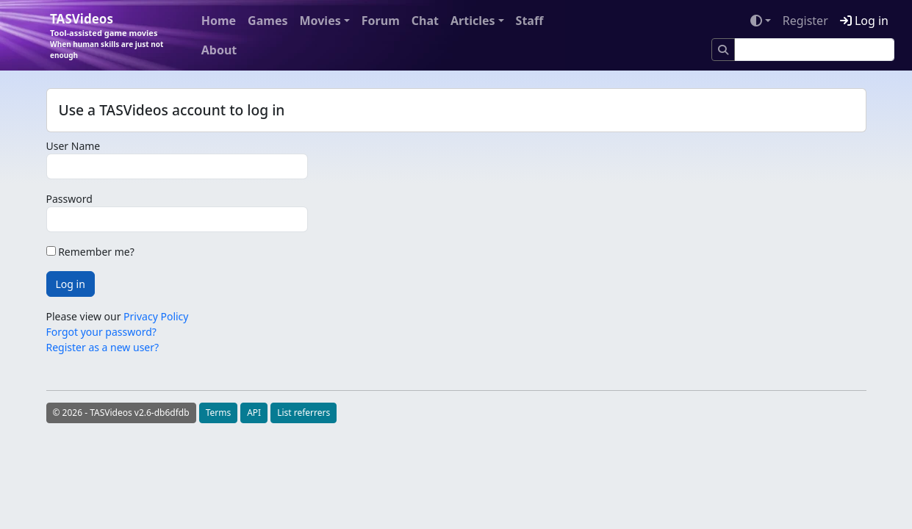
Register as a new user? (102, 347)
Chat (425, 20)
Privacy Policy (155, 316)
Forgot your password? (101, 332)
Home (218, 20)
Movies (319, 20)
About (219, 50)
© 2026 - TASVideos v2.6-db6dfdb (121, 412)
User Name (73, 146)
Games (267, 20)
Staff (530, 20)
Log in (864, 20)
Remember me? (90, 252)
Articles (472, 20)
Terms (218, 412)
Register (805, 20)
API (254, 412)
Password (69, 199)
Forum (381, 20)
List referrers (303, 412)
